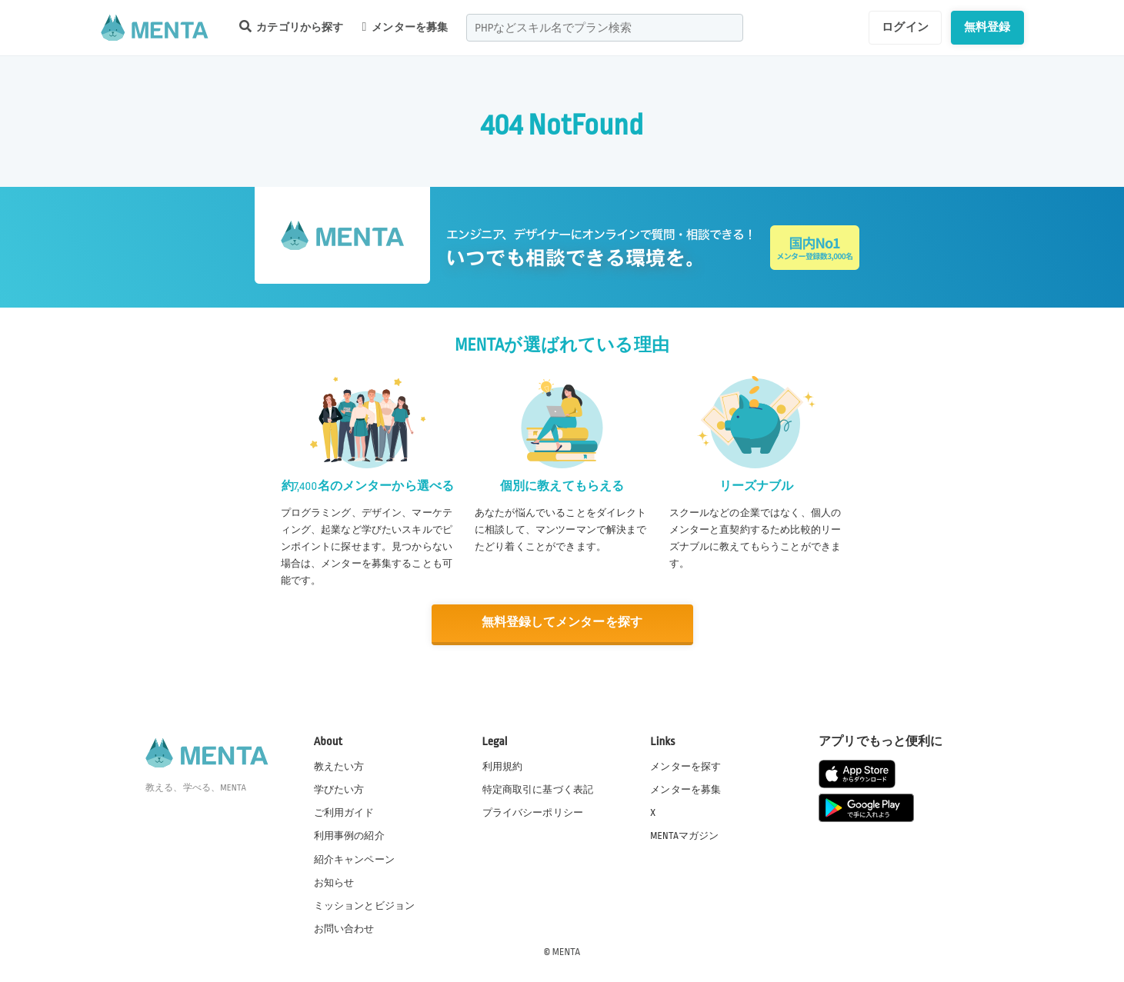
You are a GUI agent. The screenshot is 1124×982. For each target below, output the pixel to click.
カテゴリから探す (291, 26)
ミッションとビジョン (364, 904)
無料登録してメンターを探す (562, 622)
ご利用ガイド (344, 812)
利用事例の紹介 (349, 835)
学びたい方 (339, 789)
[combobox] (604, 28)
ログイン (905, 27)
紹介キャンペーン (354, 858)
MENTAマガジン (684, 835)
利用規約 (502, 766)
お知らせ (334, 881)
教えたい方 (339, 766)
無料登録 (987, 27)
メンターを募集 (405, 27)
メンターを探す (685, 766)
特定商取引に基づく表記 (538, 789)
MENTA (566, 950)
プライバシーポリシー (533, 812)
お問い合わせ (344, 927)
